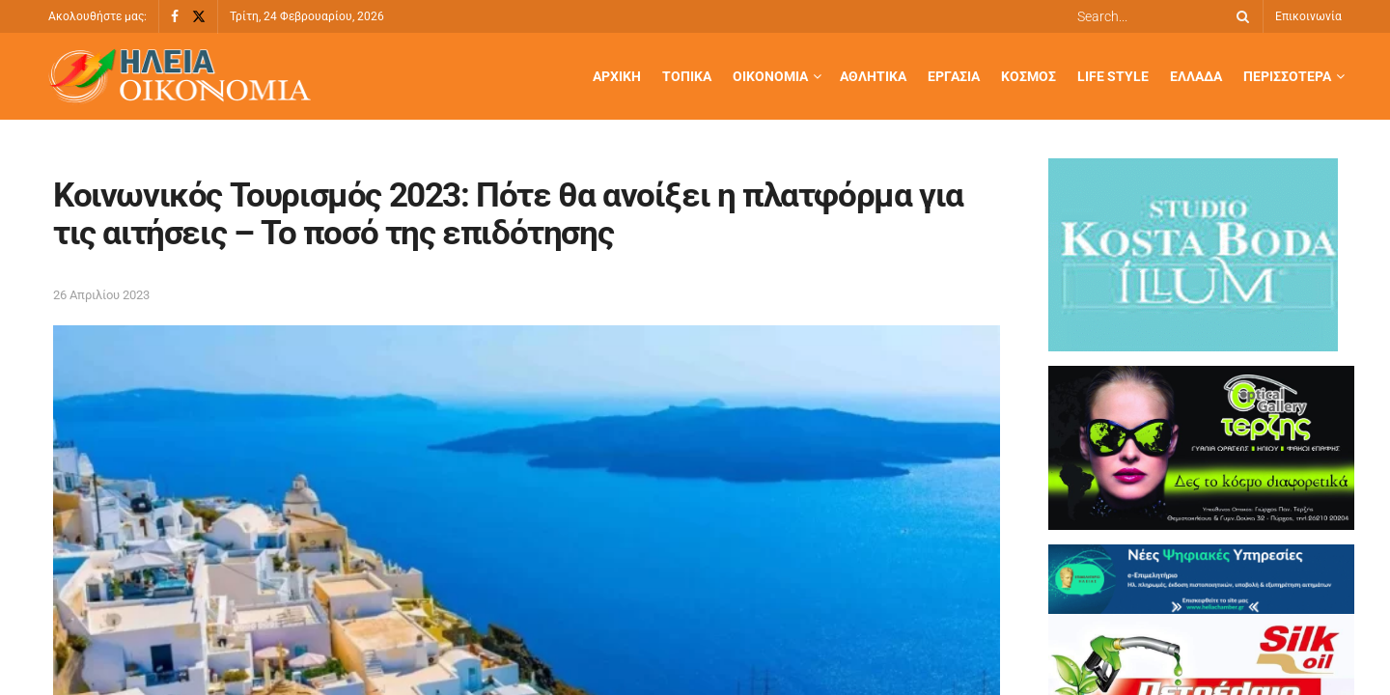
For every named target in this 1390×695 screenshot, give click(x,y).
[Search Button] (1239, 16)
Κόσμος (1028, 76)
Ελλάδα (1196, 76)
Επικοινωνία (1308, 16)
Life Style (1113, 76)
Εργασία (954, 76)
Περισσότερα (1287, 76)
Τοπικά (686, 76)
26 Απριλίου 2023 (101, 295)
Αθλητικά (873, 76)
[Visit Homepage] (179, 76)
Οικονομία (770, 76)
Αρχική (617, 76)
